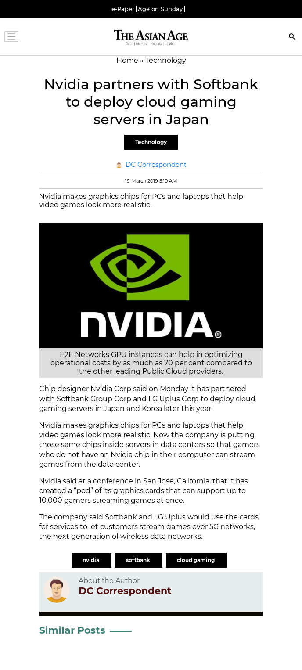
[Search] (292, 37)
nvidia (92, 560)
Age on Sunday (160, 9)
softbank (138, 560)
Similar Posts (72, 630)
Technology (151, 142)
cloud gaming (196, 560)
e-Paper (122, 9)
